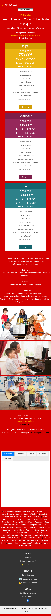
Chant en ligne (13, 543)
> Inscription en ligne (25, 424)
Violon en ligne (25, 535)
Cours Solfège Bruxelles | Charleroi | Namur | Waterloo (22, 522)
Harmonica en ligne (10, 535)
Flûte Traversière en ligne (30, 543)
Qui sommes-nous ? (28, 561)
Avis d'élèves (29, 565)
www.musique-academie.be (40, 433)
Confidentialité (27, 597)
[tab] (8, 454)
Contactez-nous (28, 575)
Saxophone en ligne (36, 532)
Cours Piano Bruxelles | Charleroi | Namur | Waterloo (22, 511)
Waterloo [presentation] (42, 454)
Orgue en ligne (32, 540)
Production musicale (29, 579)
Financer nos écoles (29, 583)
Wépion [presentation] (7, 458)
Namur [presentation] (31, 454)
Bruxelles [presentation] (8, 454)
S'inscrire (25, 107)
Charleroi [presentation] (20, 454)
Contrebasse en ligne (19, 532)
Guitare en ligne (13, 538)
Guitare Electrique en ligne (32, 538)
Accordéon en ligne (17, 540)
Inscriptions (27, 557)
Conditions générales (28, 593)
